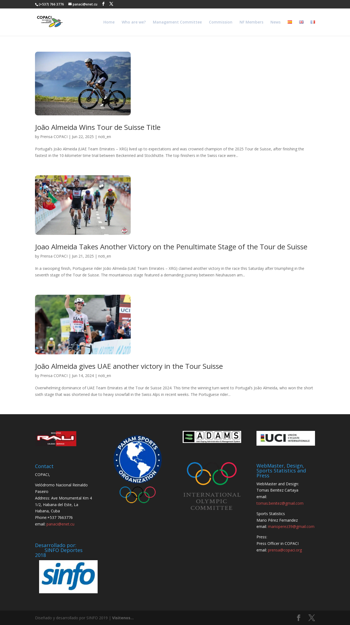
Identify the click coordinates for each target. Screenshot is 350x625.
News (275, 22)
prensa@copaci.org (285, 550)
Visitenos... (123, 617)
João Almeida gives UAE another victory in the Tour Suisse (129, 366)
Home (109, 22)
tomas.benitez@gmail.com (280, 503)
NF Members (251, 22)
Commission (220, 22)
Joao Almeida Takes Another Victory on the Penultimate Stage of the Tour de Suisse (171, 247)
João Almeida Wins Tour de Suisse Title (98, 127)
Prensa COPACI (54, 136)
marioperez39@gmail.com (291, 526)
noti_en (104, 136)
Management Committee (177, 22)
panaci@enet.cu (60, 524)
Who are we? (134, 22)
